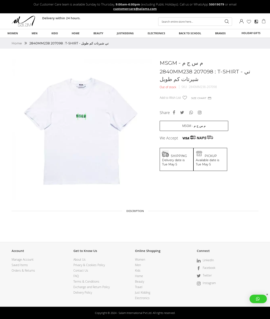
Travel (138, 287)
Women (140, 259)
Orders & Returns (23, 270)
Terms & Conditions (86, 281)
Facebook (209, 268)
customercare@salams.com (135, 9)
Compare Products (256, 21)
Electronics (142, 298)
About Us (79, 259)
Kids (137, 270)
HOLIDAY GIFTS (251, 33)
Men (138, 265)
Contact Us (80, 270)
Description (135, 211)
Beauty (139, 281)
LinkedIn (208, 260)
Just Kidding (142, 292)
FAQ (76, 276)
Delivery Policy (82, 292)
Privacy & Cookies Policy (89, 265)
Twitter (207, 275)
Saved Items (20, 265)
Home (17, 43)
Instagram (209, 283)
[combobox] (195, 21)
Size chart (198, 98)
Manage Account (23, 259)
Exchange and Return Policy (91, 287)
